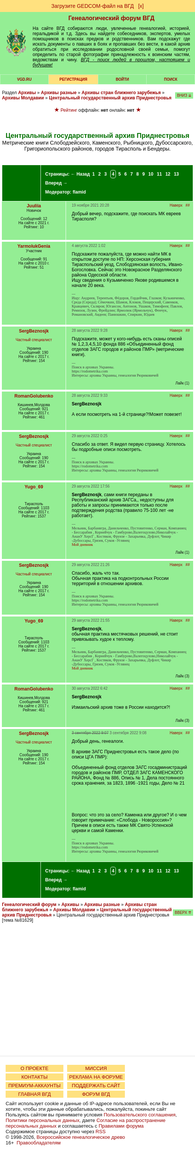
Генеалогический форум (29, 904)
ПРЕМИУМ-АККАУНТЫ (34, 1085)
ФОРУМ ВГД (96, 1094)
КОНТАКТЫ (34, 1077)
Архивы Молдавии (23, 98)
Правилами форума (121, 1126)
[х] (141, 6)
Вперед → (56, 183)
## (188, 205)
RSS (101, 1131)
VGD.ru (24, 79)
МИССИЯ (96, 1068)
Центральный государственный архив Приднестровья (110, 98)
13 (176, 174)
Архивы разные (58, 92)
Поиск (170, 79)
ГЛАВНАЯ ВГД (34, 1094)
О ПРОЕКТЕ (34, 1068)
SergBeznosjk (34, 331)
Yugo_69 (34, 486)
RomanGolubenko (34, 396)
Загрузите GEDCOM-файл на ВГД (92, 6)
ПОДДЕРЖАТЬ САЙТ (96, 1085)
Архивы (27, 92)
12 (167, 174)
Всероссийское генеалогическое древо (81, 1137)
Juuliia (34, 205)
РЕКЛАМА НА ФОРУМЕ (96, 1077)
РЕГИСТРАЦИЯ (73, 79)
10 (150, 174)
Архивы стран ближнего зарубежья (121, 92)
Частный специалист (34, 340)
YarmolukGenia (34, 246)
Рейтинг (69, 110)
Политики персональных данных (43, 1120)
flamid (79, 192)
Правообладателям (38, 1143)
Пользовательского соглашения (140, 1115)
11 (159, 174)
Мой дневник (82, 545)
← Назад (80, 174)
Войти (122, 79)
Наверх (176, 205)
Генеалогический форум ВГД (111, 18)
